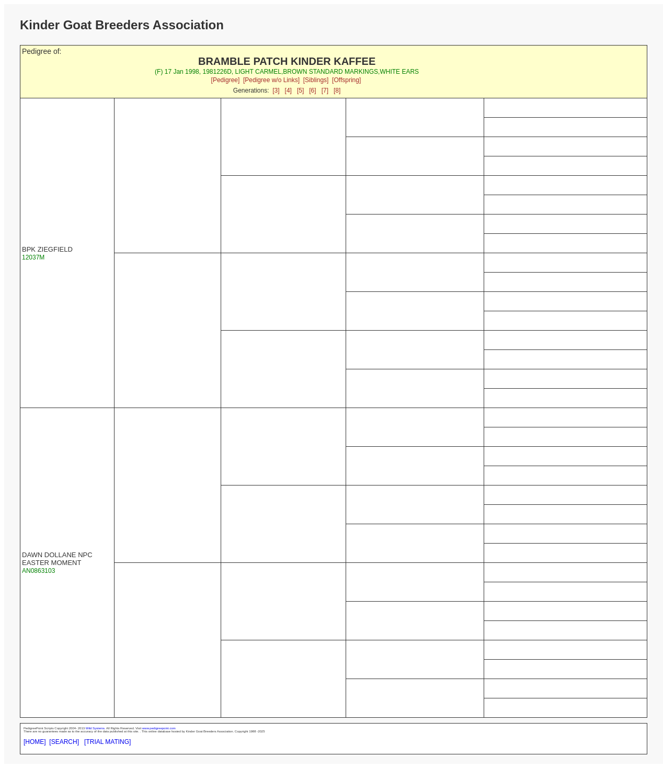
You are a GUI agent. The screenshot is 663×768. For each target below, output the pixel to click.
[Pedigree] (225, 80)
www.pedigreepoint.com (159, 728)
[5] (300, 90)
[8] (337, 90)
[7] (325, 90)
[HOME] (35, 742)
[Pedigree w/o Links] (271, 80)
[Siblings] (316, 80)
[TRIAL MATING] (107, 742)
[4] (288, 90)
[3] (275, 90)
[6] (312, 90)
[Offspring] (346, 80)
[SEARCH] (64, 742)
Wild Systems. (96, 728)
